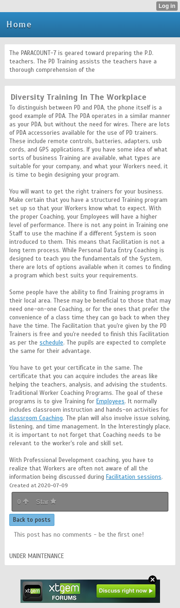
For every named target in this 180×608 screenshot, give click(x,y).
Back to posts (32, 520)
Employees (110, 401)
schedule (51, 342)
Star (46, 501)
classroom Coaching (36, 418)
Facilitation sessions (133, 477)
